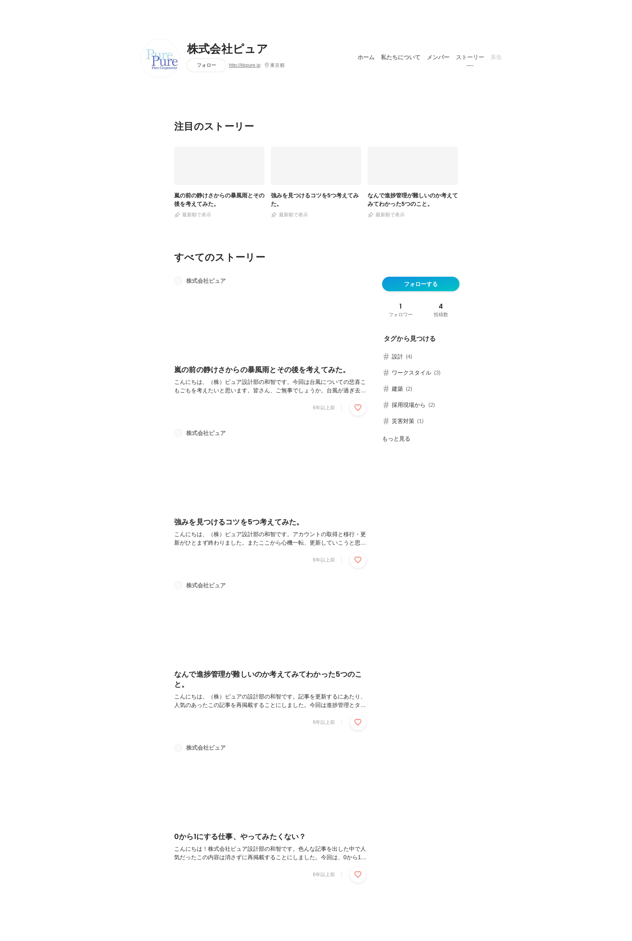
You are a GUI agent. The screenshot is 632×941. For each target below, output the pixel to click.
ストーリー (470, 56)
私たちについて (400, 56)
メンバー (438, 56)
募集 (496, 56)
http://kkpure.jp (245, 65)
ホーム (366, 56)
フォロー (206, 65)
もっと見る (396, 439)
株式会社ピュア (227, 49)
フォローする (421, 284)
